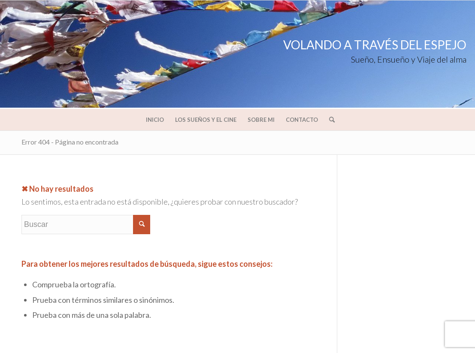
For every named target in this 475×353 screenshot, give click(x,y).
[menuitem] (154, 119)
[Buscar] (329, 119)
